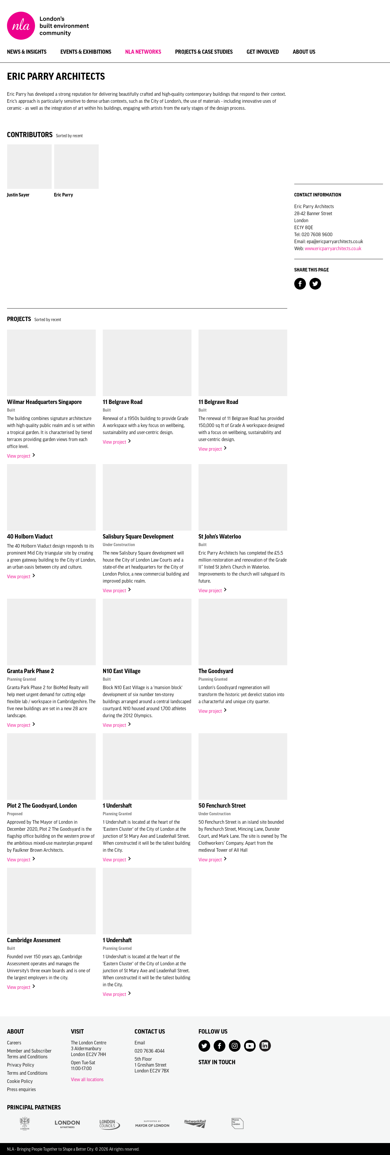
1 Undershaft (117, 805)
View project (21, 456)
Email (140, 1042)
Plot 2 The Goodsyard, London (42, 805)
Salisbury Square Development (138, 536)
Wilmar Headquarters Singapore (44, 402)
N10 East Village (121, 671)
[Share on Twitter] (315, 283)
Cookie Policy (20, 1081)
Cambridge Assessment (34, 940)
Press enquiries (21, 1089)
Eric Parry (63, 194)
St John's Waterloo (220, 536)
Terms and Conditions (27, 1073)
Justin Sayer (18, 194)
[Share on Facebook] (300, 283)
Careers (14, 1042)
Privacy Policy (20, 1064)
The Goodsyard (216, 671)
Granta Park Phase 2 (30, 671)
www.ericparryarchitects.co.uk (333, 248)
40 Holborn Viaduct (30, 536)
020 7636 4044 (149, 1050)
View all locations (87, 1079)
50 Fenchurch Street (222, 805)
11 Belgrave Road (122, 402)
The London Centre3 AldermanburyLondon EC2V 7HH (88, 1048)
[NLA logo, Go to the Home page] (48, 26)
